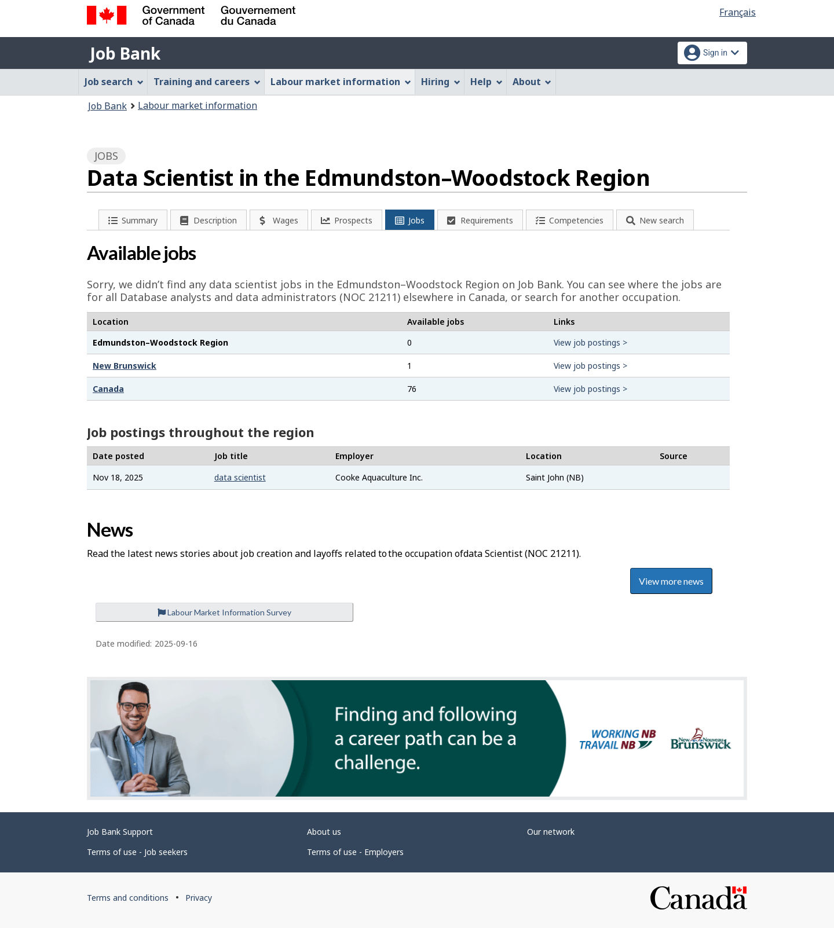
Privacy (198, 897)
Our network (551, 831)
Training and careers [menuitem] (207, 81)
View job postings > (590, 342)
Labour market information (197, 105)
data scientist (240, 477)
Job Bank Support (120, 831)
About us (324, 831)
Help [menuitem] (486, 81)
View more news (671, 580)
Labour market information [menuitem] (340, 81)
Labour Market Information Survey (224, 612)
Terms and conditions (128, 897)
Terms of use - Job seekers (137, 851)
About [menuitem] (532, 81)
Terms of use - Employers (355, 851)
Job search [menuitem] (114, 81)
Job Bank (125, 53)
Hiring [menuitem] (440, 81)
